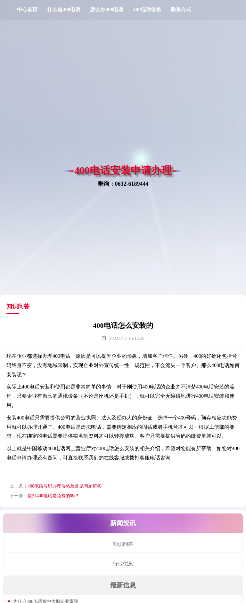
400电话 (61, 356)
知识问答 (123, 544)
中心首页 (27, 9)
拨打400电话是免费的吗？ (53, 495)
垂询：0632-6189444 (123, 183)
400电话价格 (147, 9)
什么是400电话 (63, 9)
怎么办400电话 (106, 9)
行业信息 (123, 564)
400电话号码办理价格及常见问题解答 (65, 486)
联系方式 (181, 9)
